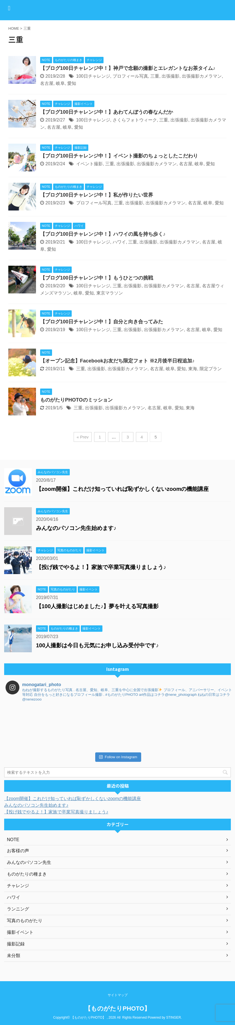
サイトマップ (118, 995)
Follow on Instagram (118, 757)
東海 (192, 368)
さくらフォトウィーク (135, 120)
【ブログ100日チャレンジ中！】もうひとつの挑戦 (96, 278)
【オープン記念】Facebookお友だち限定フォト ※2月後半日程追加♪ (117, 361)
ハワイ (119, 242)
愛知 (71, 83)
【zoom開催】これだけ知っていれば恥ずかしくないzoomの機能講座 (122, 489)
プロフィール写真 (130, 76)
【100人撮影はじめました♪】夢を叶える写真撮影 (97, 606)
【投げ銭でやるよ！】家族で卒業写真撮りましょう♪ (101, 567)
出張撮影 (170, 76)
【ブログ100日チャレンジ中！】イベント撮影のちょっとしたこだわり (119, 156)
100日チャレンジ (93, 76)
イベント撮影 (89, 163)
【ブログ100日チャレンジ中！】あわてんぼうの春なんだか (106, 112)
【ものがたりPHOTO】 (117, 1008)
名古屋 (46, 83)
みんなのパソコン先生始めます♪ (76, 528)
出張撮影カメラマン (202, 76)
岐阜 (60, 83)
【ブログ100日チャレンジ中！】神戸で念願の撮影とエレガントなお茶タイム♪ (127, 68)
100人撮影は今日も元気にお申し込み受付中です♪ (97, 645)
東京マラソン (109, 293)
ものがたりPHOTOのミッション (76, 400)
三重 (154, 76)
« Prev (83, 437)
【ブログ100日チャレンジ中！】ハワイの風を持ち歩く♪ (103, 234)
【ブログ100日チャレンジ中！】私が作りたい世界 (96, 195)
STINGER (173, 1017)
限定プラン (211, 368)
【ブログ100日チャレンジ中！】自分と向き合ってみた (101, 321)
